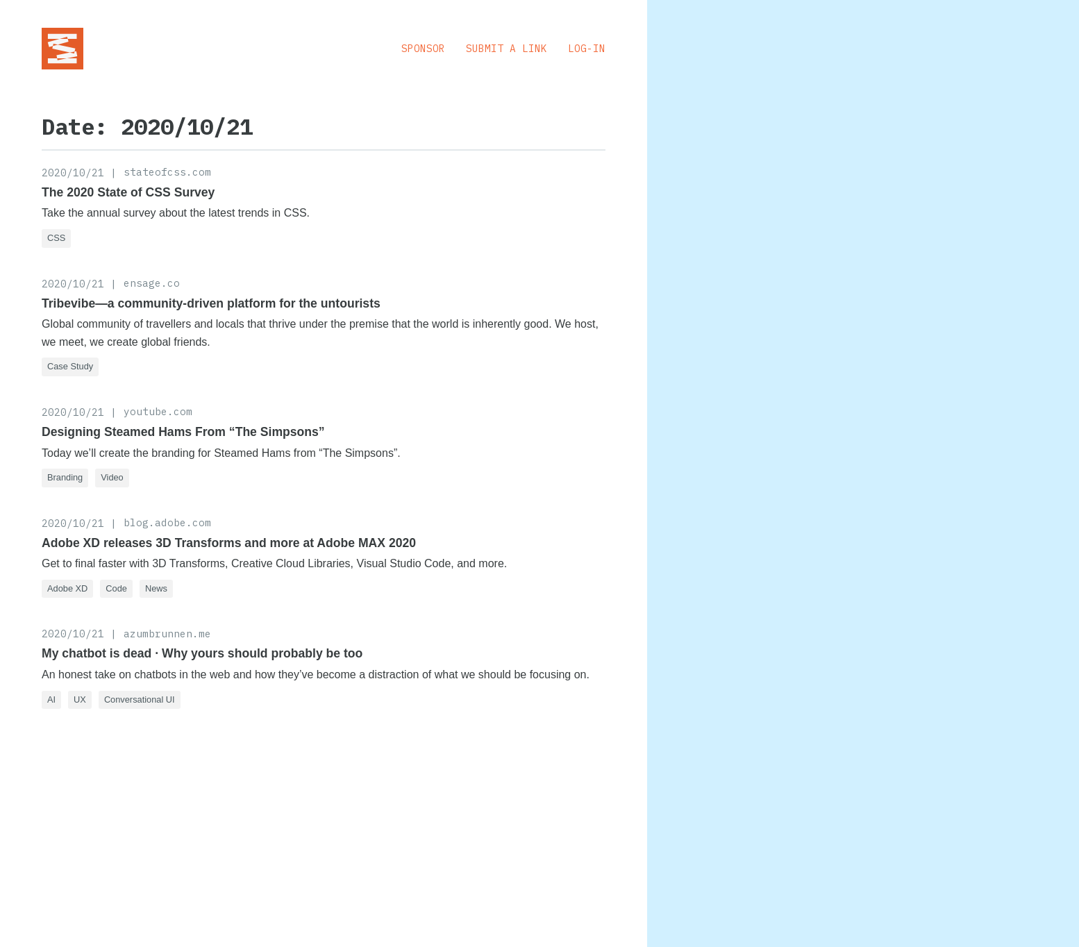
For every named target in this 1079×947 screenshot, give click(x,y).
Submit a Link (506, 48)
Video (112, 477)
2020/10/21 (73, 172)
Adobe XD (67, 588)
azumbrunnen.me (167, 633)
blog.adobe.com (167, 522)
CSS (56, 238)
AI (51, 699)
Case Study (70, 366)
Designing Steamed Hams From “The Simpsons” (183, 432)
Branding (65, 477)
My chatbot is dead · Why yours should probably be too (202, 653)
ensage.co (152, 283)
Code (116, 588)
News (156, 588)
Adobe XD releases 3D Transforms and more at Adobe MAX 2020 (229, 543)
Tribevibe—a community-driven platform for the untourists (211, 303)
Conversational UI (139, 699)
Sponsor (423, 48)
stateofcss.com (167, 171)
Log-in (586, 48)
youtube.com (158, 411)
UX (80, 699)
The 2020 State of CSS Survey (128, 192)
